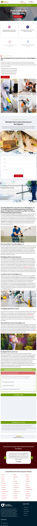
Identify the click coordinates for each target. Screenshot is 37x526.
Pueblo (27, 485)
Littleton (27, 474)
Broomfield (4, 483)
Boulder (3, 478)
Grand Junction (16, 487)
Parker (27, 483)
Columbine (3, 493)
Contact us (22, 5)
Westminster (28, 493)
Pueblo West (28, 487)
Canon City (4, 485)
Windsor (27, 497)
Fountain (15, 485)
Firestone (15, 481)
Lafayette (15, 495)
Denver (15, 474)
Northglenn (28, 481)
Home (7, 5)
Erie (14, 478)
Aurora (3, 476)
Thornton (27, 491)
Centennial (3, 489)
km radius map (18, 407)
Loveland (27, 478)
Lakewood (15, 497)
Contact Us (26, 513)
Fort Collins (16, 483)
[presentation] (5, 457)
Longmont (27, 476)
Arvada (3, 474)
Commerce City (4, 495)
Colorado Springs (5, 491)
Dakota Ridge (4, 497)
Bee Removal (26, 507)
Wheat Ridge (28, 495)
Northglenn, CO (32, 2)
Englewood (16, 476)
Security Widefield (29, 489)
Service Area (28, 5)
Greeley (15, 489)
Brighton (3, 481)
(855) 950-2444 (23, 2)
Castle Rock (4, 487)
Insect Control (26, 509)
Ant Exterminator (26, 511)
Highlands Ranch (17, 491)
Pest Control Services (14, 5)
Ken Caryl (15, 493)
